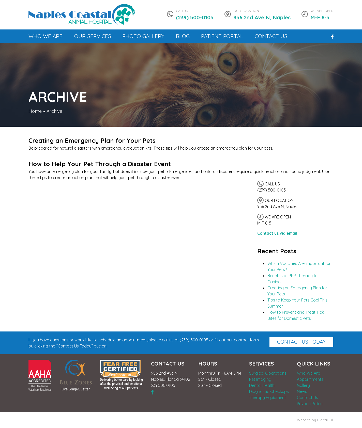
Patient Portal (222, 36)
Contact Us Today (301, 342)
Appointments (310, 379)
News (302, 391)
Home (35, 111)
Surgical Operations (267, 373)
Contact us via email (277, 233)
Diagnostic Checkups (269, 391)
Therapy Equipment (267, 397)
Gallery (303, 385)
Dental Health (262, 385)
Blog (183, 36)
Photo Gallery (143, 36)
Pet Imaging (260, 379)
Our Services (92, 36)
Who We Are (45, 36)
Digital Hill (325, 420)
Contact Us (271, 36)
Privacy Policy (310, 403)
